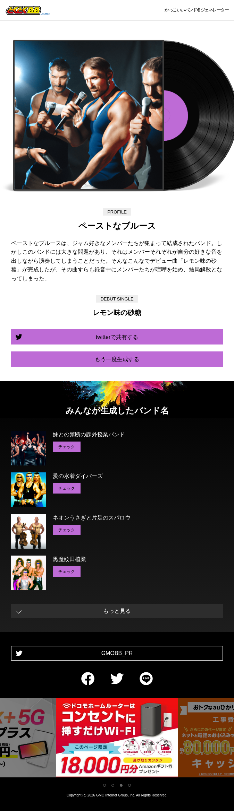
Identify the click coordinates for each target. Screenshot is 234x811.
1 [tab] (104, 785)
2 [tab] (113, 785)
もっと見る (117, 611)
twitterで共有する (117, 337)
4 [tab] (129, 785)
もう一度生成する (117, 359)
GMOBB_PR (117, 653)
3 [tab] (121, 785)
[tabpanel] (117, 739)
